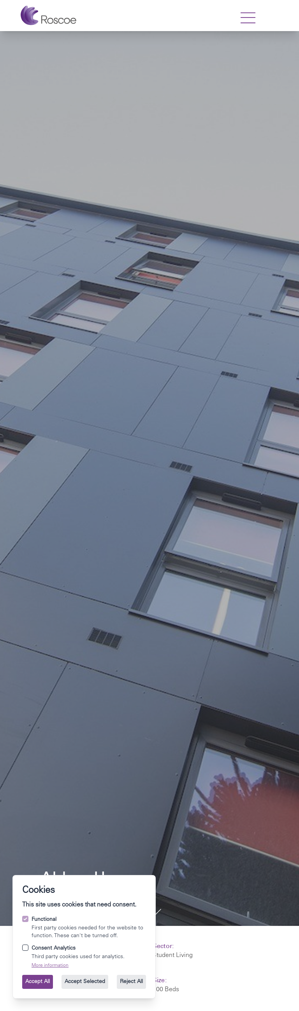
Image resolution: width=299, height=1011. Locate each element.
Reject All (131, 982)
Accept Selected (85, 982)
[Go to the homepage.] (48, 15)
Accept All (37, 982)
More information (50, 965)
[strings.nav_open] (248, 17)
